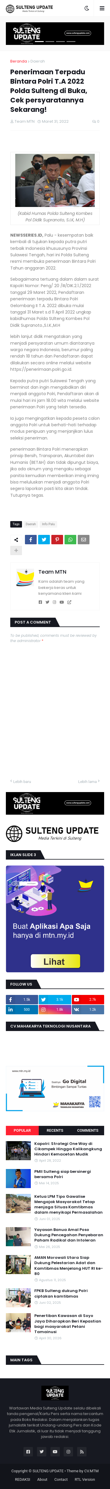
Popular (22, 1130)
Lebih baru (22, 781)
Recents (55, 1130)
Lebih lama (87, 781)
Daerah (38, 61)
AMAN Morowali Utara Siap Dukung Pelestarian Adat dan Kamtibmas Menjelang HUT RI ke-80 (68, 1265)
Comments (87, 1130)
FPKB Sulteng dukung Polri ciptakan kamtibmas (61, 1293)
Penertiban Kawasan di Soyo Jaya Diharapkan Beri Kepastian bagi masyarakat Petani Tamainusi (67, 1324)
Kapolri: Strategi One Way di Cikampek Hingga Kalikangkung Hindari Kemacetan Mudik (68, 1149)
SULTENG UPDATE (48, 1471)
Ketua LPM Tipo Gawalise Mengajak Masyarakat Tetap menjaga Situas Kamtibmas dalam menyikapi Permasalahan (68, 1204)
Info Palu (48, 524)
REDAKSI (22, 1479)
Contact (60, 1479)
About (42, 1479)
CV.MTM (91, 1471)
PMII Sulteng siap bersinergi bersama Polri (62, 1174)
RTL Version (85, 1479)
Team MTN (52, 571)
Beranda (18, 61)
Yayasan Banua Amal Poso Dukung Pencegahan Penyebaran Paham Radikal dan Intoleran (68, 1235)
